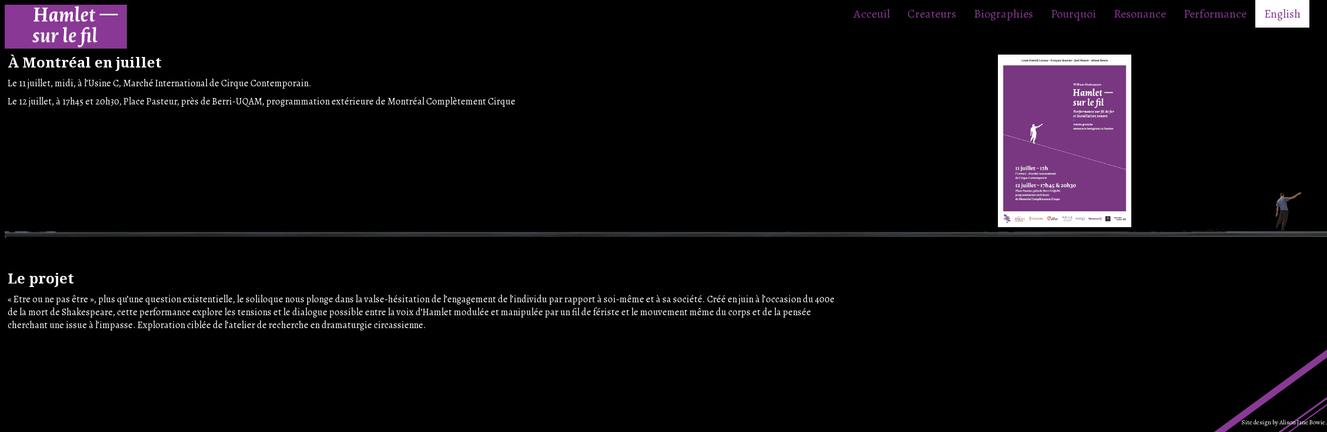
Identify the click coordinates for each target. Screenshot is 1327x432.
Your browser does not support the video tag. (938, 313)
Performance (1215, 14)
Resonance (1140, 14)
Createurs (931, 14)
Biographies (1003, 14)
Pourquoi (1073, 14)
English (1282, 14)
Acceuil (872, 14)
